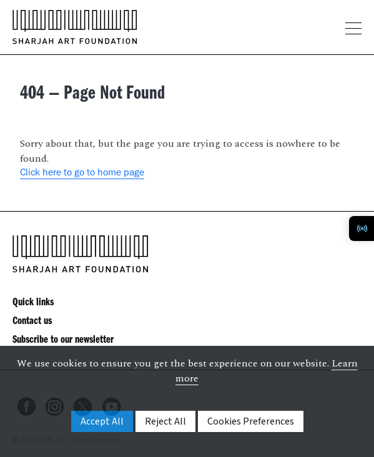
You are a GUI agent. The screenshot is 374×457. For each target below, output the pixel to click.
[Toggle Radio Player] (361, 228)
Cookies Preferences (250, 421)
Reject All (165, 421)
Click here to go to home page (82, 174)
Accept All (102, 421)
